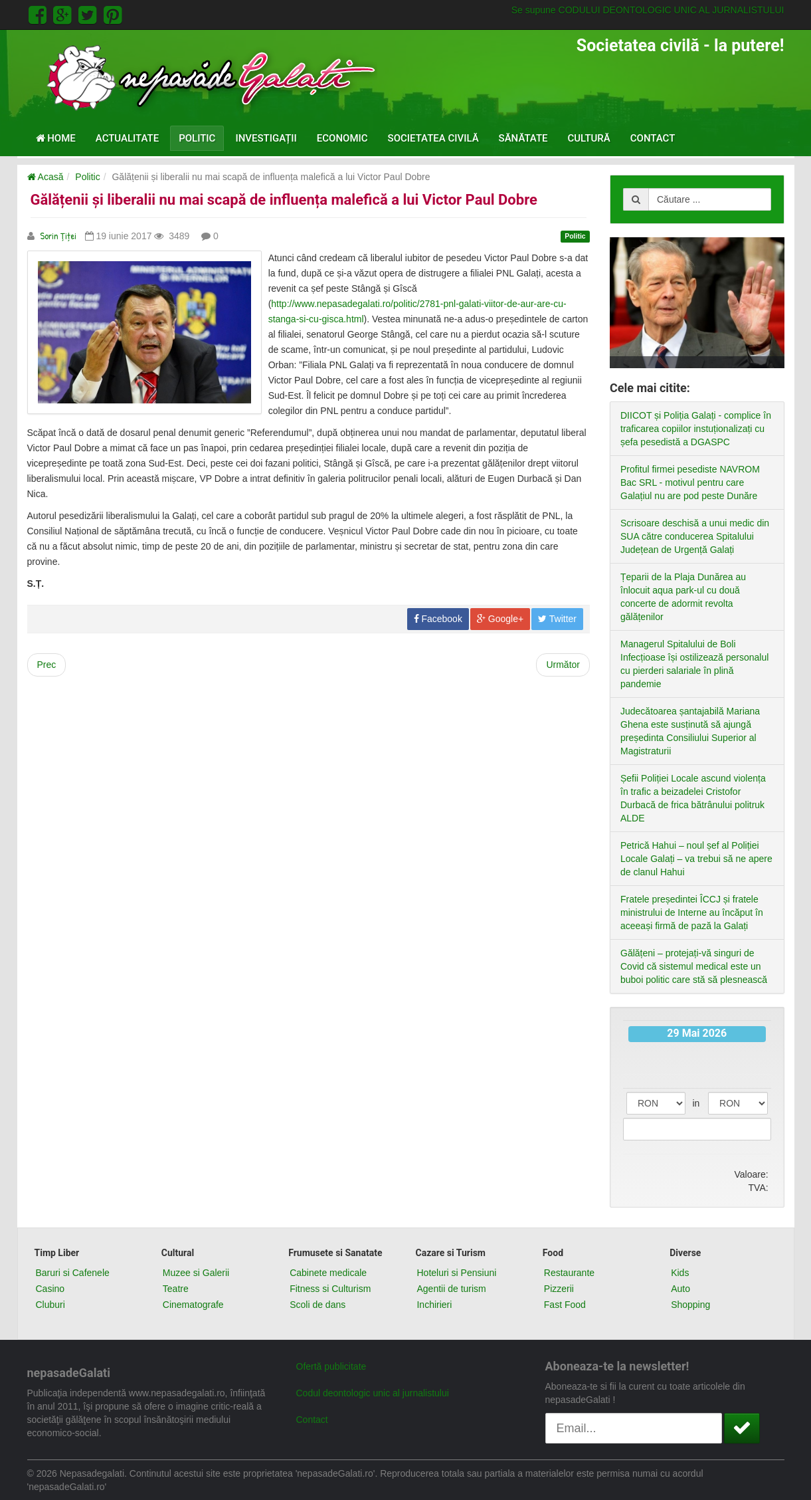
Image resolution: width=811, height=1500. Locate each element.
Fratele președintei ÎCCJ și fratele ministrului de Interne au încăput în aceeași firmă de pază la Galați (691, 912)
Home (56, 138)
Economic (342, 138)
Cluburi (50, 1304)
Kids (680, 1272)
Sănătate (523, 138)
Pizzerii (559, 1288)
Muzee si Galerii (196, 1272)
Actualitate (127, 138)
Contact (653, 138)
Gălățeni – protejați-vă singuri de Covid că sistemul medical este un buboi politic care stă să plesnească (693, 966)
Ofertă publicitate (331, 1366)
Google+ (500, 618)
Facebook (438, 618)
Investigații (265, 138)
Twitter (557, 618)
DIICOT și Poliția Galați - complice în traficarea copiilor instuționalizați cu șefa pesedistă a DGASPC (695, 428)
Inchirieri (434, 1304)
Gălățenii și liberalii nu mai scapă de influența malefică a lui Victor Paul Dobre (284, 199)
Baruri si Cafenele (73, 1272)
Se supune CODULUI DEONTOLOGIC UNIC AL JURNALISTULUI (647, 10)
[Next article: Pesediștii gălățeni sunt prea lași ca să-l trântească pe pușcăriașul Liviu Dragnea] (563, 665)
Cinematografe (193, 1304)
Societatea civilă (433, 138)
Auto (680, 1288)
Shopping (690, 1304)
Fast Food (565, 1304)
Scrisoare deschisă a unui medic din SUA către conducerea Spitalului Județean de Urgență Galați (694, 536)
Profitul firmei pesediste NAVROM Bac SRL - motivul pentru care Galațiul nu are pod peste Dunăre (690, 482)
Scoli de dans (317, 1304)
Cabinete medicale (328, 1272)
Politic (197, 138)
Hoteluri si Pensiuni (456, 1272)
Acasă (45, 176)
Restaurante (569, 1272)
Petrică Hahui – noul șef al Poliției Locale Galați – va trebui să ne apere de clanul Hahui (696, 858)
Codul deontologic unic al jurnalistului (372, 1393)
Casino (50, 1288)
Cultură (589, 138)
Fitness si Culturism (330, 1288)
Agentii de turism (451, 1288)
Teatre (176, 1288)
